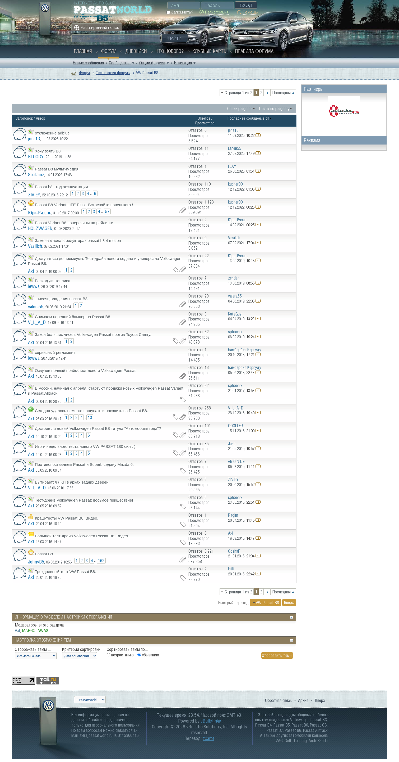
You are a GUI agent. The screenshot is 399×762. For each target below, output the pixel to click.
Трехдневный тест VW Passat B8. (65, 571)
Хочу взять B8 (48, 151)
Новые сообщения (88, 62)
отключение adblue (52, 133)
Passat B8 (44, 554)
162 (101, 560)
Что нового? (170, 51)
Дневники (136, 51)
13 (90, 417)
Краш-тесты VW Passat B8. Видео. (66, 518)
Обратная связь (278, 700)
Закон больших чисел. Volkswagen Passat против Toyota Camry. (93, 334)
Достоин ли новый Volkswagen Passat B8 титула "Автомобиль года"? (98, 428)
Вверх (289, 602)
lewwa (33, 286)
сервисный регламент (55, 352)
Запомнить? (179, 12)
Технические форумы (113, 72)
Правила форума (254, 51)
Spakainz (36, 174)
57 (107, 211)
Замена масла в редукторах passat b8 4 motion (78, 240)
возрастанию (120, 654)
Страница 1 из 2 (238, 92)
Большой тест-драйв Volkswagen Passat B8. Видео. (82, 536)
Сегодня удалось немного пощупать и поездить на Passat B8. (91, 410)
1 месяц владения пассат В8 (61, 298)
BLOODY (36, 156)
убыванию (148, 654)
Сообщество (120, 62)
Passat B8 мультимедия (56, 169)
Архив (303, 700)
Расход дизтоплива (52, 280)
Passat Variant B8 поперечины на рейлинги (74, 222)
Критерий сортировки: (81, 649)
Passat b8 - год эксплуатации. (62, 186)
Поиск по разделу (274, 108)
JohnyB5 (36, 562)
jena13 (34, 138)
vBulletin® (211, 721)
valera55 (35, 306)
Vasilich (35, 246)
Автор (40, 118)
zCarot (208, 738)
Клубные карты (210, 51)
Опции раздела (239, 108)
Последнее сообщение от (250, 118)
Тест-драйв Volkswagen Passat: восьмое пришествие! (84, 500)
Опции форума (152, 62)
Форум (109, 51)
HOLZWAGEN (40, 228)
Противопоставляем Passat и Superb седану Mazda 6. (84, 464)
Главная (83, 51)
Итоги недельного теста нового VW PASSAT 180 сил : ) (85, 446)
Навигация (183, 62)
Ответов (204, 118)
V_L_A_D (37, 322)
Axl (31, 271)
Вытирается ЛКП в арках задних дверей (72, 482)
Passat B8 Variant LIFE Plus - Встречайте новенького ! (84, 204)
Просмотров (205, 123)
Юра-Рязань (39, 212)
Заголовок (24, 118)
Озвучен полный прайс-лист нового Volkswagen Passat (85, 370)
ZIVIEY (34, 194)
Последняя (283, 92)
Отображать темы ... (33, 649)
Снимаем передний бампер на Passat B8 (72, 316)
